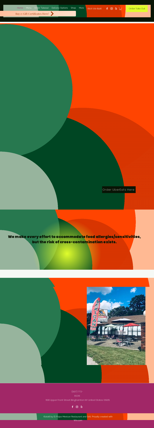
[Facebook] (107, 8)
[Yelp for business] (116, 8)
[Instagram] (111, 8)
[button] (120, 8)
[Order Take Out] (137, 8)
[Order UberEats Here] (119, 189)
